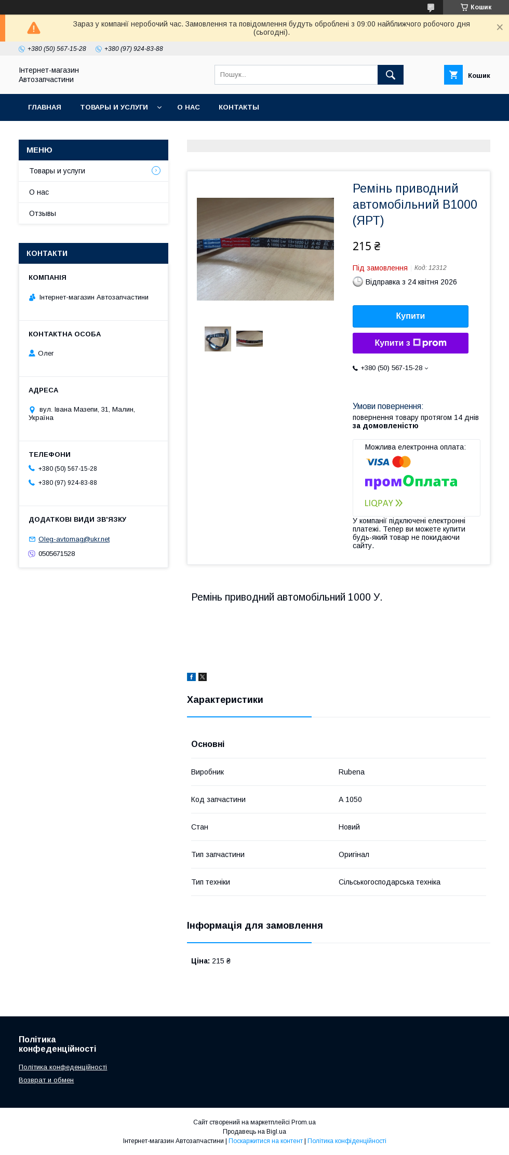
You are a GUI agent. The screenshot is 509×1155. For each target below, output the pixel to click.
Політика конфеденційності (63, 1067)
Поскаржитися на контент (266, 1141)
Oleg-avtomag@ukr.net (74, 539)
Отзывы (42, 213)
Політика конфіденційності (346, 1141)
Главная (44, 107)
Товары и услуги (114, 107)
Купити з (410, 343)
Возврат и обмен (46, 1080)
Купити (410, 315)
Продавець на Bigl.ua (254, 1131)
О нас (188, 107)
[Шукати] (391, 75)
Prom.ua (303, 1122)
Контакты (239, 107)
